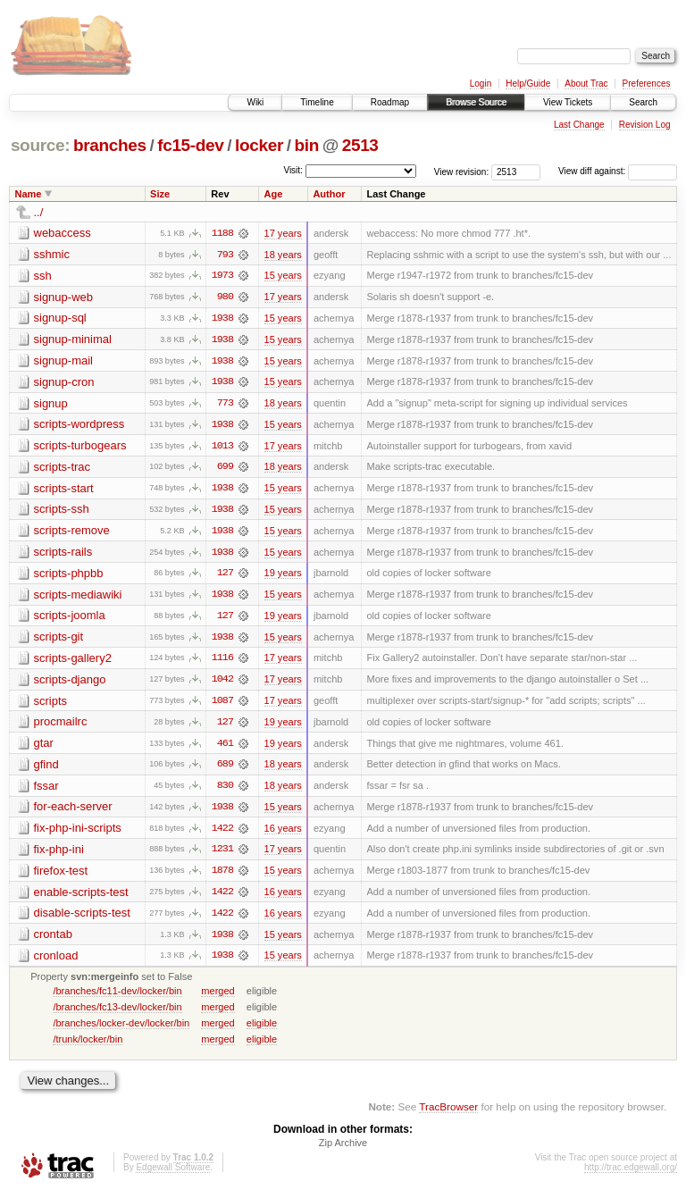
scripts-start (64, 490)
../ (39, 212)
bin (306, 145)
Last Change (579, 125)
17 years (283, 233)
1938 (222, 319)
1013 (222, 447)
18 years (283, 254)
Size (160, 193)
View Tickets (567, 102)
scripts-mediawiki (78, 597)
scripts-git (59, 640)
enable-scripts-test (81, 897)
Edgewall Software (173, 1174)
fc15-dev (190, 145)
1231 (222, 855)
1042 (222, 683)
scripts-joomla (69, 618)
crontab (53, 940)
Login (480, 83)
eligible (262, 1029)
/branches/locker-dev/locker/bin (121, 1029)
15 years (283, 276)
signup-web (64, 297)
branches (109, 145)
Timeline (316, 102)
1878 (222, 876)
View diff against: (617, 171)
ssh (43, 275)
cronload (56, 961)
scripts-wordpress (79, 425)
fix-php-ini (59, 854)
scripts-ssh (61, 511)
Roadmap (390, 102)
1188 (222, 233)
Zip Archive (343, 1149)
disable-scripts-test (82, 919)
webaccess (62, 232)
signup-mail (63, 361)
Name (28, 193)
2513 (360, 145)
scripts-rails (63, 554)
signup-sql (60, 318)
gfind (46, 768)
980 (225, 297)
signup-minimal (73, 340)
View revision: (461, 171)
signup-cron (64, 383)
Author (329, 193)
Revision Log (645, 125)
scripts (51, 704)
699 (225, 469)
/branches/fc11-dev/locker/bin (117, 997)
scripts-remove (72, 533)
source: (40, 145)
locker (259, 145)
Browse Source (476, 102)
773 (225, 405)
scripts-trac (62, 468)
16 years (283, 833)
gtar (44, 747)
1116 (222, 662)
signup (51, 404)
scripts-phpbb (69, 575)
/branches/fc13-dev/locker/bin (117, 1013)
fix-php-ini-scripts (77, 833)
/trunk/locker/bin (87, 1045)
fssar (46, 790)
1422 (222, 833)
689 (225, 769)
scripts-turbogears (80, 447)
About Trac (586, 83)
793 (225, 254)
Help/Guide (528, 83)
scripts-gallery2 (73, 661)
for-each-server (73, 811)
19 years (283, 576)
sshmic (52, 254)
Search (643, 102)
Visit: (293, 170)
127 (225, 576)
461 (225, 748)
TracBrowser (448, 1113)
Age (273, 193)
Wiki (255, 102)
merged (217, 997)
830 (225, 790)
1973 (222, 276)
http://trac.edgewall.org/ (630, 1174)
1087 (222, 705)
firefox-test (61, 876)
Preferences (647, 83)
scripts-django (70, 683)
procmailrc (61, 726)
